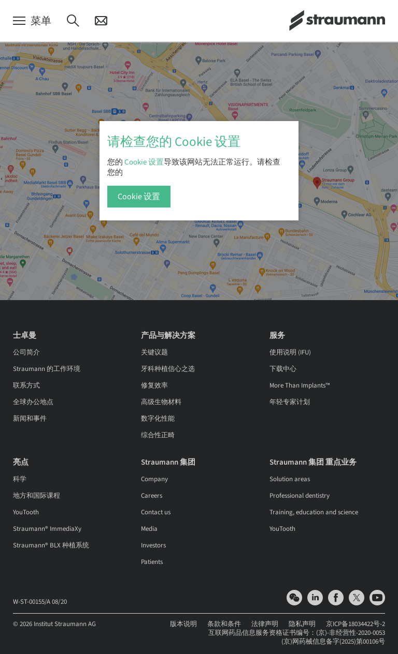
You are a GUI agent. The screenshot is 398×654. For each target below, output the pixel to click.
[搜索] (73, 21)
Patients (152, 562)
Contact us (155, 512)
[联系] (101, 21)
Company (154, 479)
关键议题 (154, 352)
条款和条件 (224, 624)
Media (149, 528)
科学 (19, 479)
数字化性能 (158, 418)
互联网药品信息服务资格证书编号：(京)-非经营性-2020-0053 (296, 632)
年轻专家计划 (289, 402)
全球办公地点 (33, 402)
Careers (151, 495)
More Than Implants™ (299, 385)
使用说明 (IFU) (290, 352)
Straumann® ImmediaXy (47, 528)
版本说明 (183, 624)
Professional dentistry (299, 495)
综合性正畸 (158, 435)
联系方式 (26, 385)
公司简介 (26, 352)
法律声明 (264, 624)
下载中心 (282, 369)
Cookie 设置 (139, 196)
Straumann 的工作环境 (46, 369)
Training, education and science (313, 512)
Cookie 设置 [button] (144, 162)
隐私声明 (302, 624)
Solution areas (289, 479)
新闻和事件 (30, 418)
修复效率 (154, 385)
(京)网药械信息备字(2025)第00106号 (333, 641)
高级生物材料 (161, 402)
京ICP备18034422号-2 (355, 624)
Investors (153, 545)
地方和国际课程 (36, 495)
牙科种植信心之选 (168, 369)
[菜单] (32, 21)
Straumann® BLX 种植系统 (51, 545)
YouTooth (26, 512)
